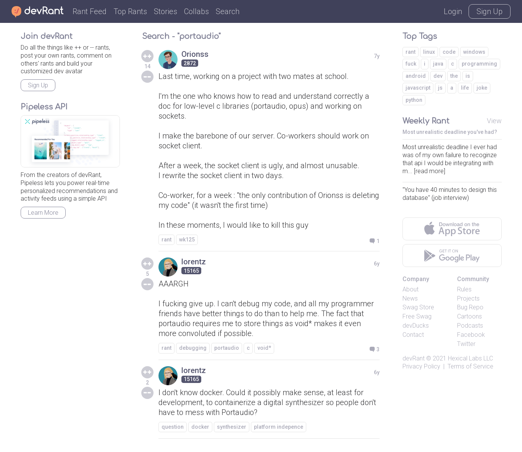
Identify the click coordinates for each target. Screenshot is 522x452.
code (449, 52)
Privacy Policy (421, 366)
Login (453, 11)
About (410, 289)
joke (482, 88)
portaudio (226, 348)
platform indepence (278, 427)
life (465, 88)
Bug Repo (470, 307)
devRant (413, 358)
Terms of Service (470, 366)
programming (479, 64)
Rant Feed (90, 11)
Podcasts (470, 325)
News (410, 298)
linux (429, 52)
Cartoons (469, 316)
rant (166, 239)
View (494, 121)
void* (264, 348)
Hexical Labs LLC (470, 358)
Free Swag (416, 316)
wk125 (187, 239)
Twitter (466, 343)
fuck (411, 64)
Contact (413, 334)
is (467, 76)
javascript (418, 88)
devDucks (415, 325)
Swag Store (418, 307)
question (173, 427)
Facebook (471, 334)
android (416, 76)
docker (200, 427)
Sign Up (490, 11)
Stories (165, 11)
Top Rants (130, 11)
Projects (468, 298)
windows (474, 52)
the (454, 76)
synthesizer (231, 427)
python (414, 100)
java (438, 64)
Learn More (43, 212)
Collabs (196, 11)
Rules (464, 289)
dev (438, 76)
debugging (193, 348)
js (440, 88)
